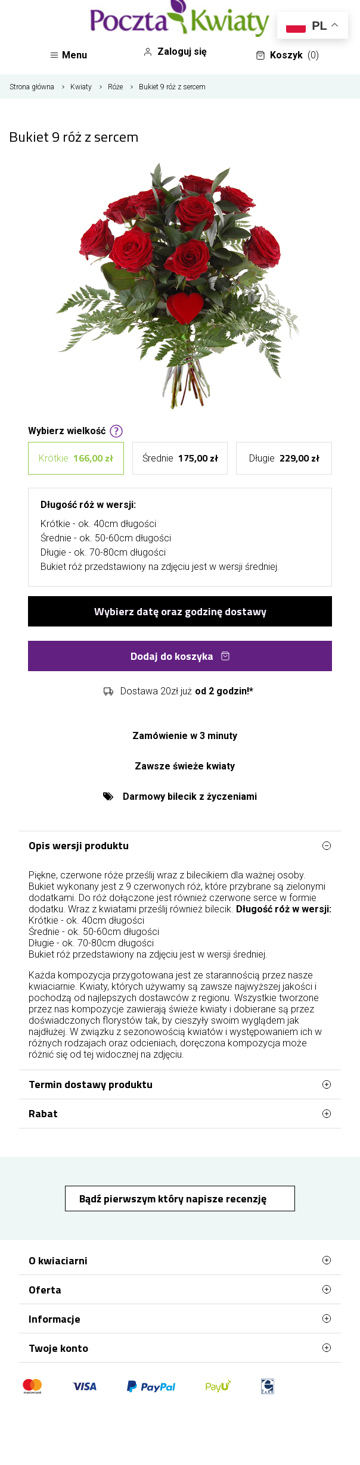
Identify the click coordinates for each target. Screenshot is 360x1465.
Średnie (180, 458)
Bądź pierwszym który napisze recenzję (174, 1198)
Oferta (180, 1289)
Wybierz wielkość (75, 430)
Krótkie (76, 458)
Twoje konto (180, 1347)
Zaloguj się (175, 52)
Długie (284, 458)
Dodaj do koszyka (180, 656)
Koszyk (287, 55)
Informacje (180, 1318)
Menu (68, 55)
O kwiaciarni (180, 1260)
